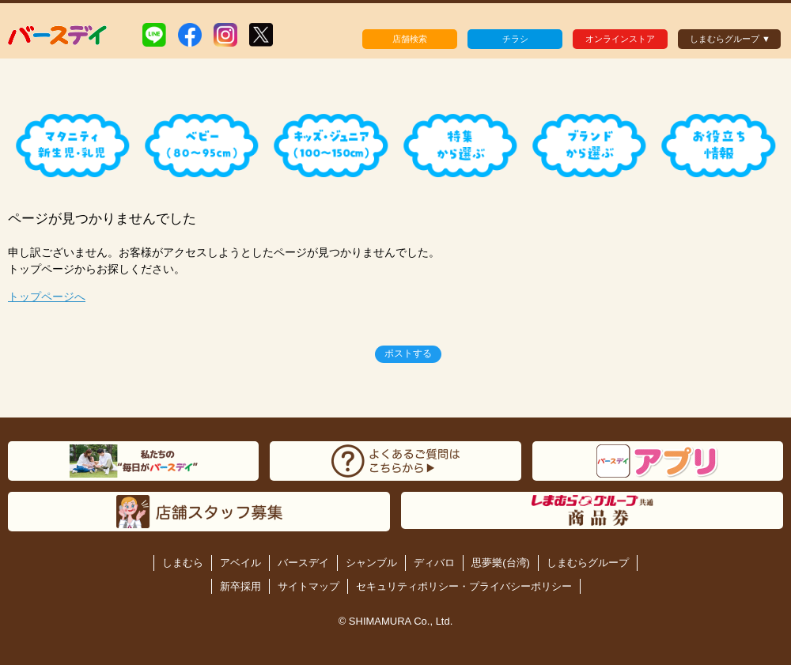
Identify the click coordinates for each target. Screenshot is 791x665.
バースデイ (303, 563)
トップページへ (46, 296)
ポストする (408, 353)
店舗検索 (409, 38)
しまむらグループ (588, 563)
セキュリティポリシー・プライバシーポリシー (464, 586)
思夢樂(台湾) (500, 563)
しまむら (182, 563)
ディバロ (434, 563)
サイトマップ (308, 586)
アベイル (240, 563)
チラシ (515, 38)
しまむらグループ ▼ (730, 38)
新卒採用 (240, 586)
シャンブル (371, 563)
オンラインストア (620, 38)
